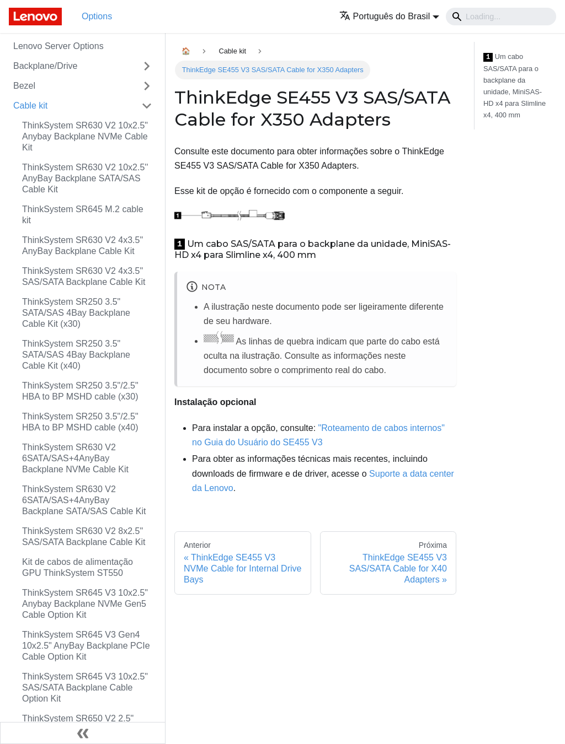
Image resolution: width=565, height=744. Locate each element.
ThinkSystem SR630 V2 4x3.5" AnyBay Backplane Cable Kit (82, 245)
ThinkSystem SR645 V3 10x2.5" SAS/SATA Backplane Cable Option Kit (85, 687)
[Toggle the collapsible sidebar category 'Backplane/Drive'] (146, 66)
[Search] (501, 16)
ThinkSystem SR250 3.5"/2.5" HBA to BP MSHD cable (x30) (80, 391)
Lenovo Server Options (58, 46)
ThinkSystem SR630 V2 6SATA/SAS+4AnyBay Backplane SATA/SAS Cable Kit (84, 500)
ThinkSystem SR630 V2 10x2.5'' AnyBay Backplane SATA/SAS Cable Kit (85, 178)
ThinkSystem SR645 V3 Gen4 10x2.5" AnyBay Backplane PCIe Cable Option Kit (86, 645)
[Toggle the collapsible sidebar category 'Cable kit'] (146, 106)
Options (97, 16)
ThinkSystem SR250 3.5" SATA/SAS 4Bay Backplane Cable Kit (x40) (76, 354)
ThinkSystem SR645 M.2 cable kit (82, 214)
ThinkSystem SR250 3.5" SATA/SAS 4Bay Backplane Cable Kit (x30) (76, 312)
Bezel (24, 85)
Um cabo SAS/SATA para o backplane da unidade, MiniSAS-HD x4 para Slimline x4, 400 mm (514, 85)
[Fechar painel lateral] (83, 733)
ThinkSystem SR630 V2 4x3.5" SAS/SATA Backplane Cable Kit (84, 276)
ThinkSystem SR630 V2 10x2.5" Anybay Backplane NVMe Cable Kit (85, 136)
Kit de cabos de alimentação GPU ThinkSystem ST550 (77, 567)
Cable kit (30, 105)
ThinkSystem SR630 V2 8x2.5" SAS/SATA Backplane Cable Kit (84, 536)
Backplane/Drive (45, 66)
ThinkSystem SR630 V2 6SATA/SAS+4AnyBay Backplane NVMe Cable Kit (75, 458)
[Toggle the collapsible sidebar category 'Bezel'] (146, 86)
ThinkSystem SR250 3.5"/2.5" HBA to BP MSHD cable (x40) (80, 422)
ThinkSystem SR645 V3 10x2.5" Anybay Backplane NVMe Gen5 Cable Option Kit (85, 603)
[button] (389, 16)
